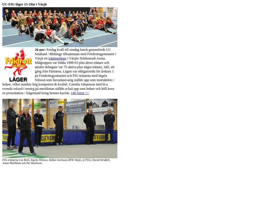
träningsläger (57, 58)
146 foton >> (80, 93)
